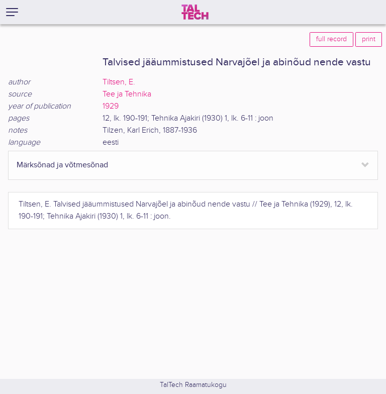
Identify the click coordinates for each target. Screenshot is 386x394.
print (368, 39)
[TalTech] (195, 12)
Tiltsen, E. (119, 82)
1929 (111, 106)
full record (331, 39)
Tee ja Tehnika (127, 94)
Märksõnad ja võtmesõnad (62, 165)
